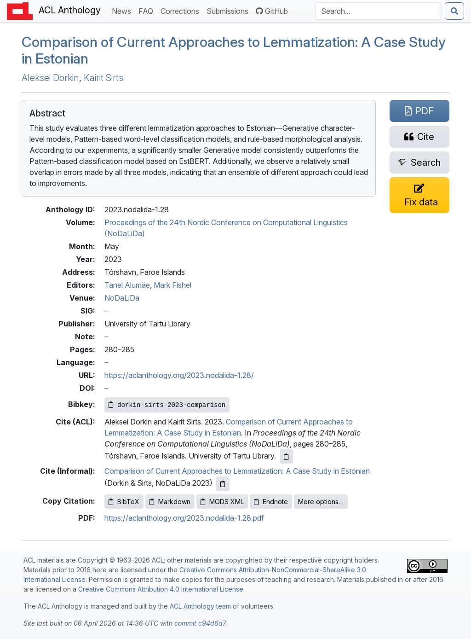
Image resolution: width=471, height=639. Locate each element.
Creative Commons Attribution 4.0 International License (160, 589)
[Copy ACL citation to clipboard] (286, 456)
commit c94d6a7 (199, 623)
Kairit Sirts (103, 77)
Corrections (182, 10)
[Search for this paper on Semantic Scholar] (419, 162)
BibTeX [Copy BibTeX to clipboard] (124, 501)
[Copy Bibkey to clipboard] (167, 404)
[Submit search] (454, 11)
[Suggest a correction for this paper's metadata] (419, 195)
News (123, 10)
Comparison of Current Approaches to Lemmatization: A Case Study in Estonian (237, 471)
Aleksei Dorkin (50, 77)
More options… (321, 501)
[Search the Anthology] (378, 11)
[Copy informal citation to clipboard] (223, 483)
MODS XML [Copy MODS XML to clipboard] (222, 501)
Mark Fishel (172, 285)
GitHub (272, 11)
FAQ (147, 10)
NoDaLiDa (121, 297)
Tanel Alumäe (127, 285)
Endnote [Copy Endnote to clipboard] (271, 501)
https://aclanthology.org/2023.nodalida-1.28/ (179, 375)
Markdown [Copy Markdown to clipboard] (169, 501)
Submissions (229, 10)
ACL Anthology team (200, 606)
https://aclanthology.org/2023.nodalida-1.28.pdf (184, 518)
